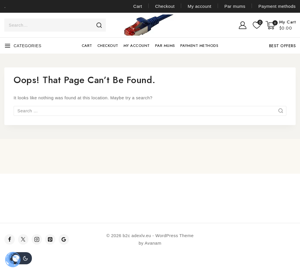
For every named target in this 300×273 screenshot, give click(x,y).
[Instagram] (37, 239)
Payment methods (277, 6)
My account (200, 6)
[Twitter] (23, 239)
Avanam (153, 243)
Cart (137, 6)
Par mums (234, 6)
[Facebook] (9, 239)
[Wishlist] (256, 25)
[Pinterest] (50, 239)
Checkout (164, 6)
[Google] (64, 239)
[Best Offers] (281, 45)
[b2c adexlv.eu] (150, 25)
